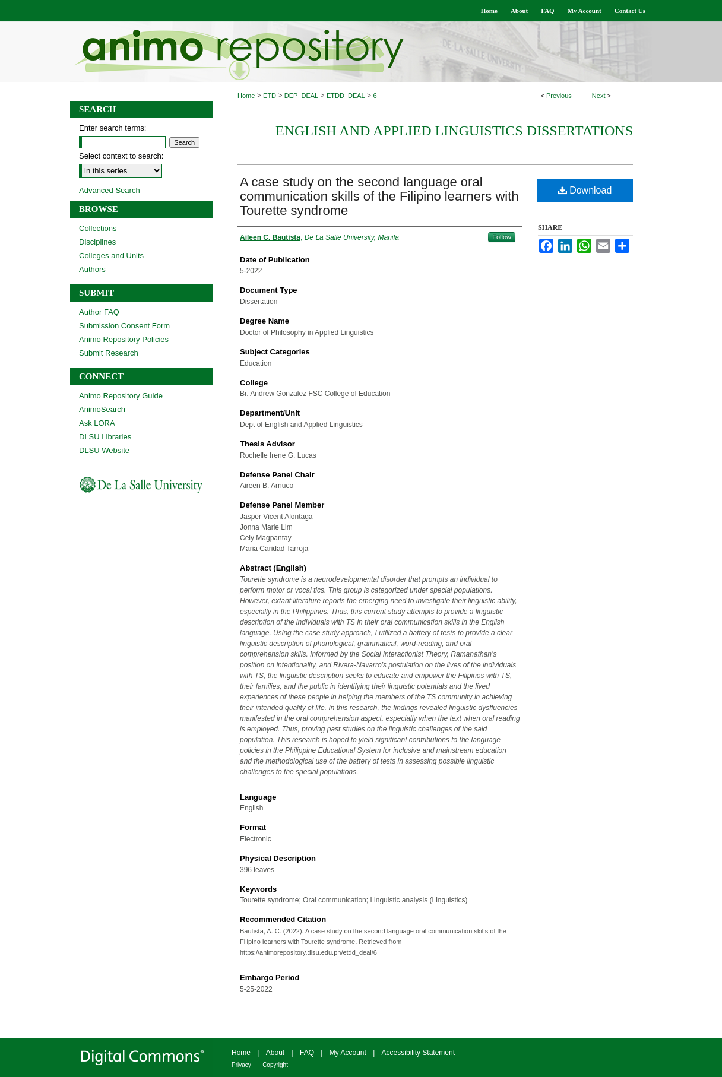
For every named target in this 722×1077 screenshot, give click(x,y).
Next (599, 95)
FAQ (307, 1053)
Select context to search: (121, 155)
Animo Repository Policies (124, 339)
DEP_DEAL (301, 95)
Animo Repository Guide (121, 395)
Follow (501, 236)
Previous (559, 95)
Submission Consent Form (124, 325)
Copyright (275, 1065)
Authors (92, 269)
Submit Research (108, 353)
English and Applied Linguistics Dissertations (454, 130)
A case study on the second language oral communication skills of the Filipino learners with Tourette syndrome (379, 196)
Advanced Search (109, 190)
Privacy (241, 1065)
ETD (269, 95)
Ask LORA (97, 423)
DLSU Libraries (105, 436)
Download (585, 190)
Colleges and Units (111, 255)
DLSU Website (104, 450)
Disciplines (97, 241)
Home (246, 95)
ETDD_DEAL (346, 95)
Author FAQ (99, 312)
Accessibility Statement (418, 1053)
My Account (348, 1053)
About (275, 1053)
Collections (98, 228)
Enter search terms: (112, 127)
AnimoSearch (102, 409)
